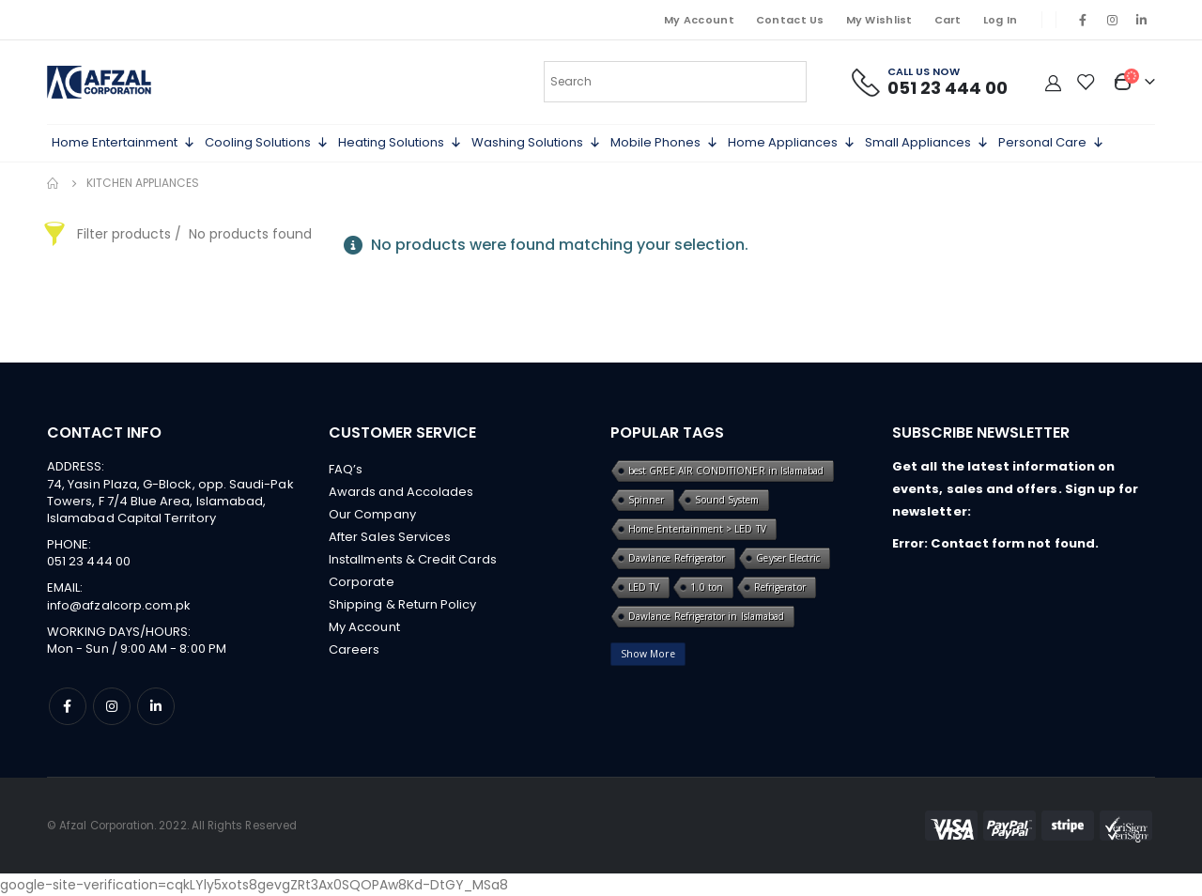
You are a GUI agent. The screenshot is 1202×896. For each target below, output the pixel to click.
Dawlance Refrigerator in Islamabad (706, 616)
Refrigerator (780, 587)
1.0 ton (706, 587)
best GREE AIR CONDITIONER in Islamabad (726, 470)
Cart (948, 19)
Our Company (372, 514)
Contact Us (790, 19)
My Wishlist (879, 19)
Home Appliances (791, 143)
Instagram (112, 706)
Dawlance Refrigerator (676, 557)
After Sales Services (390, 537)
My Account (699, 19)
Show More (648, 653)
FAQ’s (345, 469)
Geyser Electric (788, 557)
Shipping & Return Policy (403, 604)
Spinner (646, 499)
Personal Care (1051, 143)
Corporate (361, 582)
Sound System (727, 499)
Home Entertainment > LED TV (697, 528)
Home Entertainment (123, 143)
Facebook (67, 706)
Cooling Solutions (267, 143)
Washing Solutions (536, 143)
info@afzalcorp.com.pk (119, 605)
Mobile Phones (664, 143)
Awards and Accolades (401, 492)
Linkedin (156, 706)
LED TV (643, 587)
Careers (354, 649)
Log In (1000, 19)
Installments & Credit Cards (413, 559)
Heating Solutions (400, 143)
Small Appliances (927, 143)
